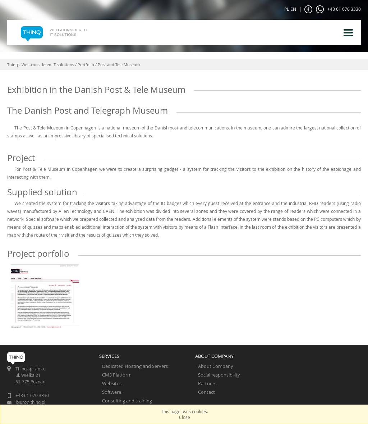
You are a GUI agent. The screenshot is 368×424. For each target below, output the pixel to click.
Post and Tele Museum (119, 64)
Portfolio (86, 64)
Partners (207, 383)
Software (111, 392)
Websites (111, 383)
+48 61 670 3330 (338, 9)
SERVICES (109, 356)
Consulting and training (127, 400)
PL (286, 9)
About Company (215, 366)
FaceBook (308, 9)
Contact (206, 392)
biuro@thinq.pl (30, 402)
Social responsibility (219, 374)
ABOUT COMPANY (214, 356)
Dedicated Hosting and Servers (135, 366)
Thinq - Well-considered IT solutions (40, 64)
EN (293, 9)
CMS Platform (117, 374)
